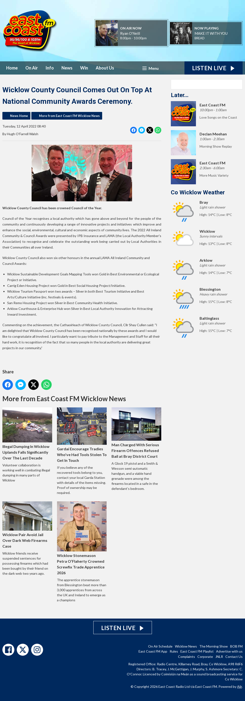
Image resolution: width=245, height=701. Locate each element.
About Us (105, 67)
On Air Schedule (160, 646)
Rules (174, 651)
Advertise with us (229, 651)
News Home (19, 116)
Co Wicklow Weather (198, 192)
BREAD (200, 38)
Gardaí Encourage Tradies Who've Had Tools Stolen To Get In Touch (82, 435)
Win (84, 67)
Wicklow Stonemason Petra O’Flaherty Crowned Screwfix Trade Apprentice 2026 (82, 538)
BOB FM (236, 646)
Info (49, 67)
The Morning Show (213, 646)
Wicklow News (186, 646)
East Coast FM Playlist (197, 651)
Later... (180, 95)
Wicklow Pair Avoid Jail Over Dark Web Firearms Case (27, 524)
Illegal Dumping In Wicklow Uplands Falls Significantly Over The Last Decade (27, 433)
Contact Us (234, 657)
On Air (31, 67)
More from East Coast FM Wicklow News (69, 116)
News (66, 67)
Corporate (205, 657)
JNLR (219, 657)
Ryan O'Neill (130, 33)
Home (12, 67)
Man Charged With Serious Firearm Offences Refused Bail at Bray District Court (136, 432)
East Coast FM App (153, 651)
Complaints (186, 657)
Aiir (239, 686)
